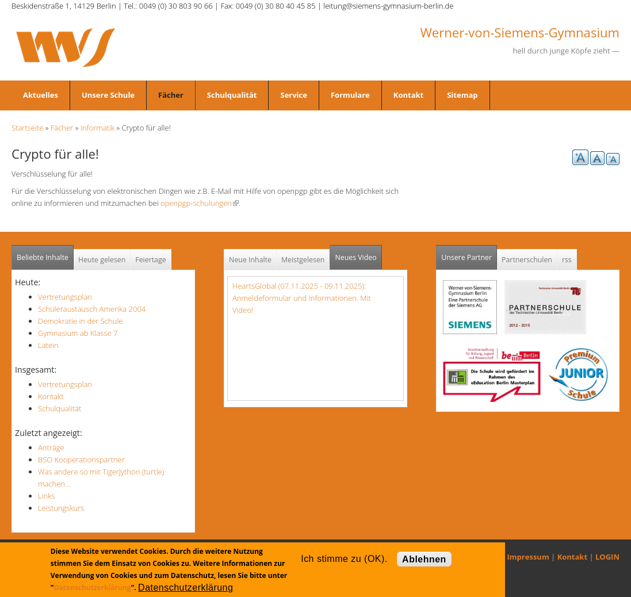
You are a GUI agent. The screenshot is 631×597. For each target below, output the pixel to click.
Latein (48, 345)
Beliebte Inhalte (42, 257)
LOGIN (607, 557)
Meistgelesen (303, 260)
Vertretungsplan (65, 297)
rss (567, 260)
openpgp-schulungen (199, 203)
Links (46, 496)
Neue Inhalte (250, 260)
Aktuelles (40, 95)
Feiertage (150, 260)
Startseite (27, 128)
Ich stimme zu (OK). (344, 559)
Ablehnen (424, 559)
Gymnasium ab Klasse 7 (77, 333)
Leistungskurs (61, 508)
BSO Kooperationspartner (81, 459)
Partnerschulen (527, 260)
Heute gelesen (101, 260)
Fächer (170, 95)
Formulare (350, 95)
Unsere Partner (469, 254)
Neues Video (355, 257)
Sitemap (462, 95)
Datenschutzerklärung (92, 587)
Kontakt (408, 95)
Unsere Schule (108, 95)
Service (293, 95)
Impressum (528, 557)
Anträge (51, 447)
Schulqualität (232, 95)
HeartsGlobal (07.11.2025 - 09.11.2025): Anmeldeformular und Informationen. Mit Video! (301, 298)
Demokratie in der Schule (80, 321)
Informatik (97, 128)
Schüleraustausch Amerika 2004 (92, 309)
